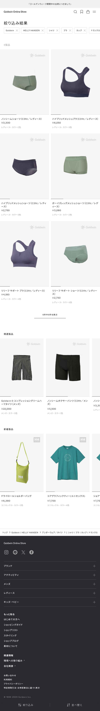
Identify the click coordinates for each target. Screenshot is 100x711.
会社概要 (10, 666)
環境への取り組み (14, 660)
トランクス (93, 532)
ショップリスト (11, 630)
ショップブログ (11, 640)
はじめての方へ (12, 619)
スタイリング (10, 635)
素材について (11, 646)
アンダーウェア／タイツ (52, 532)
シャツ (51, 30)
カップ (79, 30)
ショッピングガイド (13, 624)
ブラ (65, 30)
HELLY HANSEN (31, 30)
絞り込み (25, 705)
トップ (5, 532)
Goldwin (10, 30)
